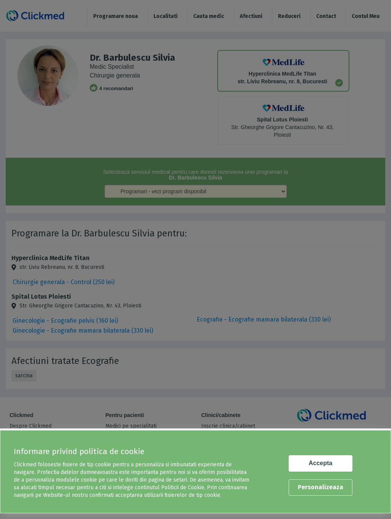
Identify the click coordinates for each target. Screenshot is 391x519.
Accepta (320, 463)
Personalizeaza (320, 487)
